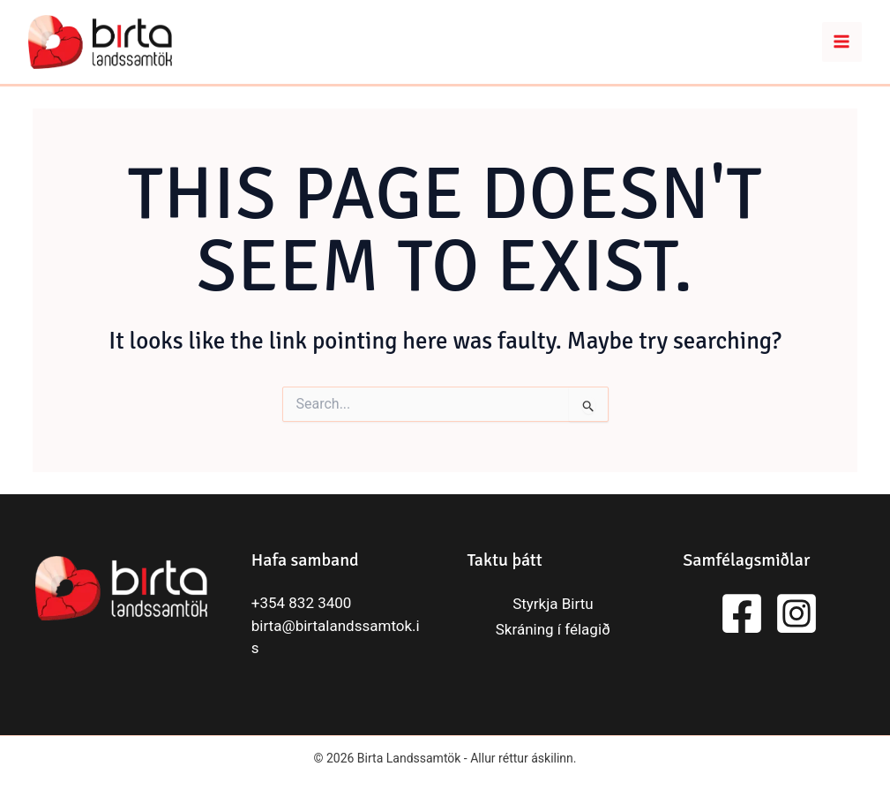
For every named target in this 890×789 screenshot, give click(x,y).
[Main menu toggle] (842, 42)
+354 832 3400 (301, 603)
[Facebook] (742, 613)
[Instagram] (796, 613)
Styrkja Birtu (552, 603)
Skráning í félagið (553, 629)
